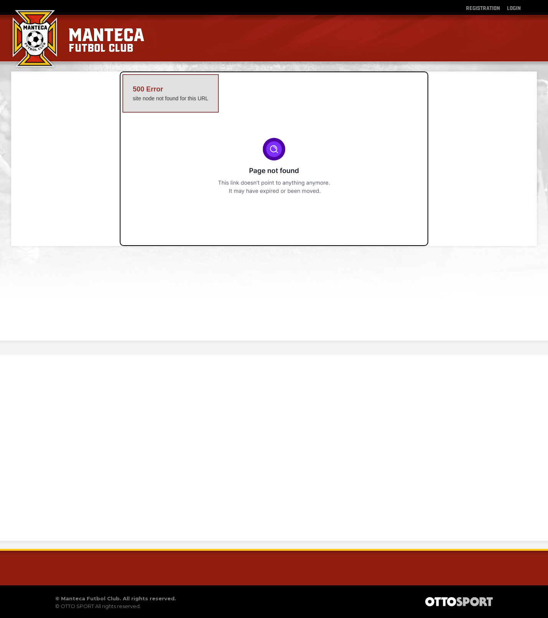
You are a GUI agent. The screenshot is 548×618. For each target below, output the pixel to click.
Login (514, 8)
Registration (483, 8)
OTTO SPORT (77, 606)
